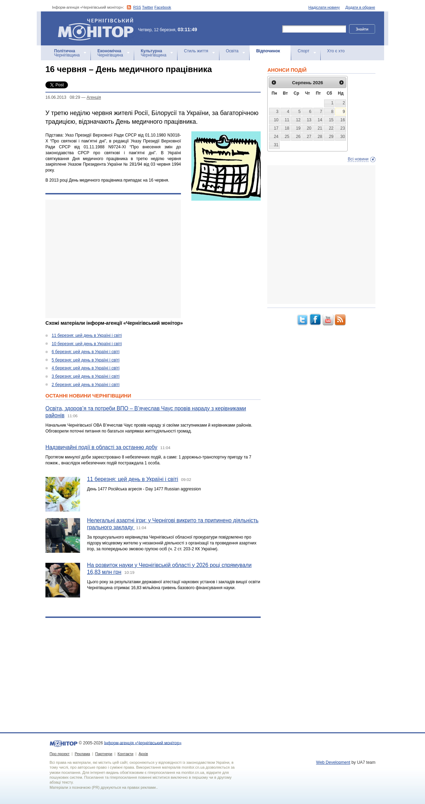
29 (331, 136)
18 (287, 128)
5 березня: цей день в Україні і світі (86, 360)
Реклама (82, 754)
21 (320, 128)
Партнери (103, 754)
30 (342, 136)
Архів (143, 754)
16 (342, 119)
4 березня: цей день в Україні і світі (86, 368)
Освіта (232, 51)
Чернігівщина (67, 53)
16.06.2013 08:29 (62, 97)
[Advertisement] (113, 258)
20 (309, 128)
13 (309, 119)
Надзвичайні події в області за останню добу (101, 447)
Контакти (125, 754)
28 (320, 136)
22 (331, 128)
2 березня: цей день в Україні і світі (86, 384)
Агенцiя (94, 97)
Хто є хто (336, 51)
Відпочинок (268, 51)
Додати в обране (360, 7)
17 (276, 128)
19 (298, 128)
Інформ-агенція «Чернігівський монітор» (98, 28)
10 (276, 119)
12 (298, 119)
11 (287, 119)
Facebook (162, 7)
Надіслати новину (324, 7)
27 (309, 136)
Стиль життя (196, 51)
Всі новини (358, 159)
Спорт (304, 51)
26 (298, 136)
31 (276, 144)
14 (320, 119)
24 (276, 136)
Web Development (333, 762)
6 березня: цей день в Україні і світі (86, 351)
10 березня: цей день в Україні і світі (87, 343)
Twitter (147, 7)
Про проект (59, 754)
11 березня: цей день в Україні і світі (87, 335)
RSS (137, 7)
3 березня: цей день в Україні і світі (86, 376)
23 (342, 128)
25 (287, 136)
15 (331, 119)
